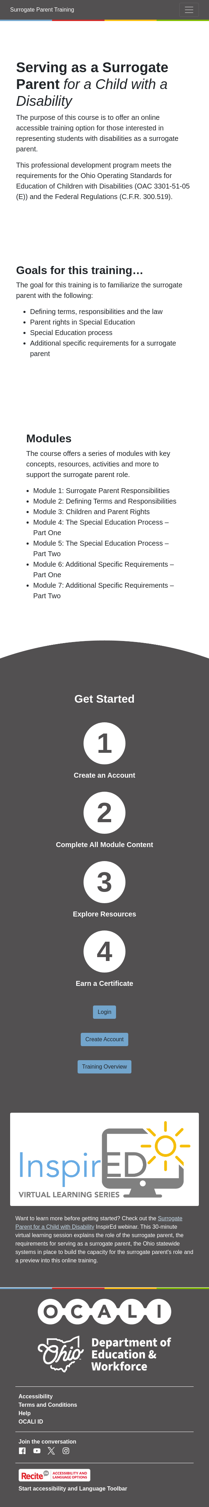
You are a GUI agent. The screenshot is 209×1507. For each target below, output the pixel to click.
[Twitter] (51, 1451)
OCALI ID (31, 1422)
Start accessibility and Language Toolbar (73, 1489)
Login (104, 1012)
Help (25, 1413)
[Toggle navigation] (189, 10)
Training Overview (104, 1067)
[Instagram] (66, 1451)
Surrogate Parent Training (42, 10)
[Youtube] (37, 1451)
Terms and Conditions (48, 1405)
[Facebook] (22, 1451)
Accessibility (36, 1396)
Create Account (104, 1039)
